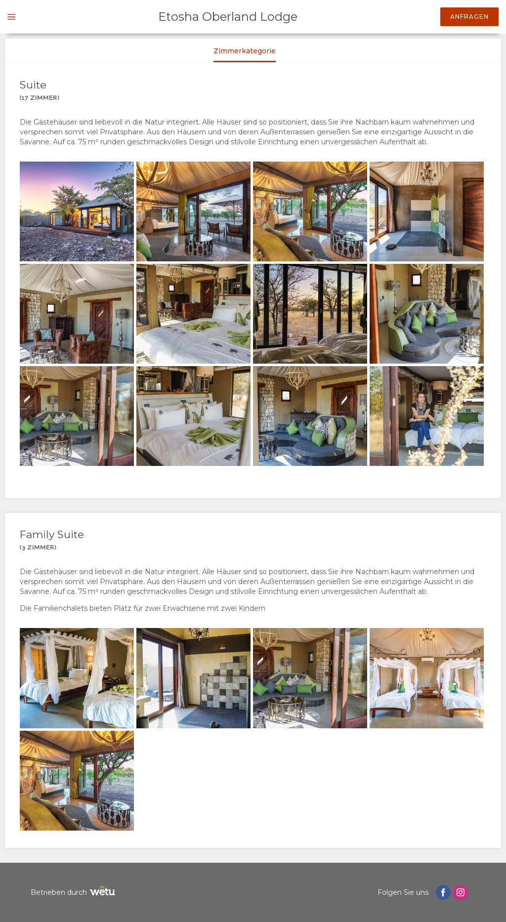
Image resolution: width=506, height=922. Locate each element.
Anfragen (469, 16)
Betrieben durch (74, 892)
